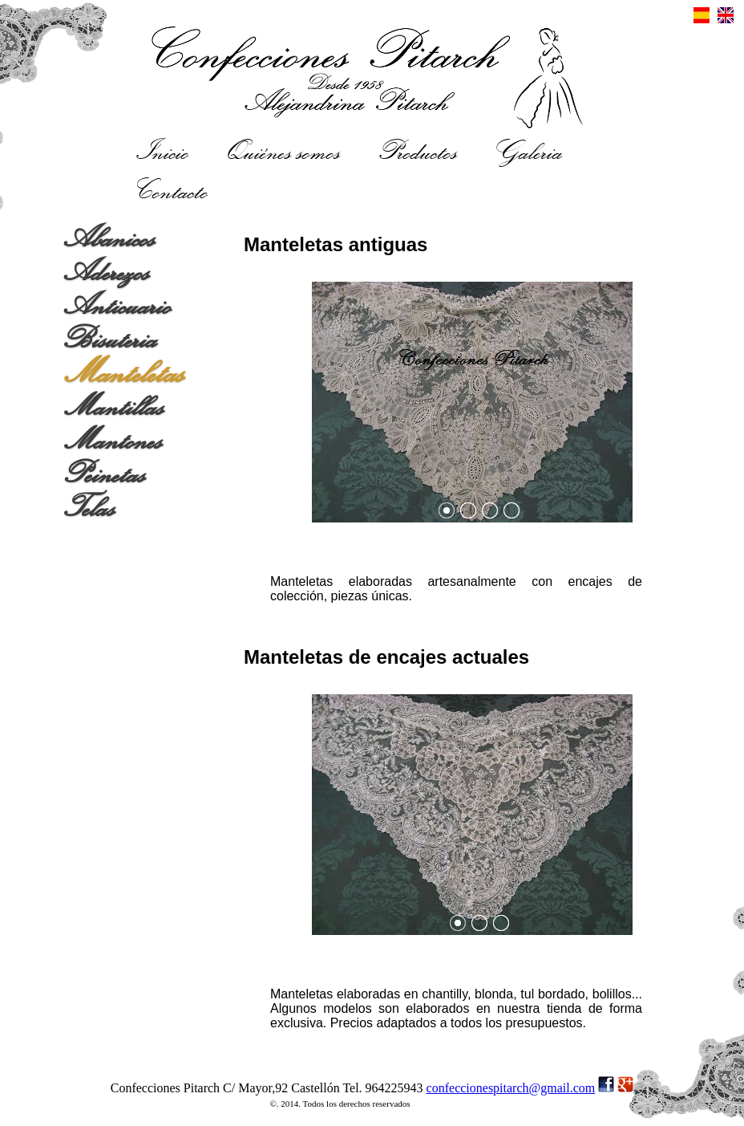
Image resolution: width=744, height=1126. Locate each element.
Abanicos (110, 238)
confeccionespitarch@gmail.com (511, 1088)
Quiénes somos (284, 150)
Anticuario (118, 306)
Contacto (173, 189)
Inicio (163, 150)
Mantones (113, 440)
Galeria (529, 150)
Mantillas (114, 407)
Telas (90, 508)
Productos (418, 150)
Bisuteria (111, 339)
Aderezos (107, 272)
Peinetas (105, 474)
